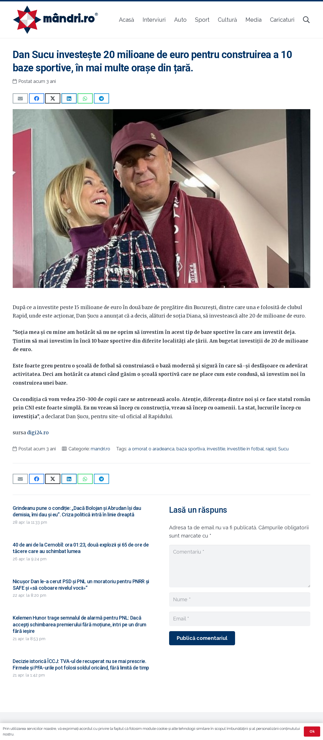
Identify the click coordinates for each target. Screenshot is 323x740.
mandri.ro (100, 449)
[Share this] (36, 98)
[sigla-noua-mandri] (55, 20)
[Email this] (20, 98)
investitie (216, 449)
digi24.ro (38, 433)
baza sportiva (190, 449)
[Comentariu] (239, 566)
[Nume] (239, 600)
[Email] (239, 619)
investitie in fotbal (245, 449)
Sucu (283, 449)
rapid (271, 449)
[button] (306, 20)
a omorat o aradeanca (151, 449)
